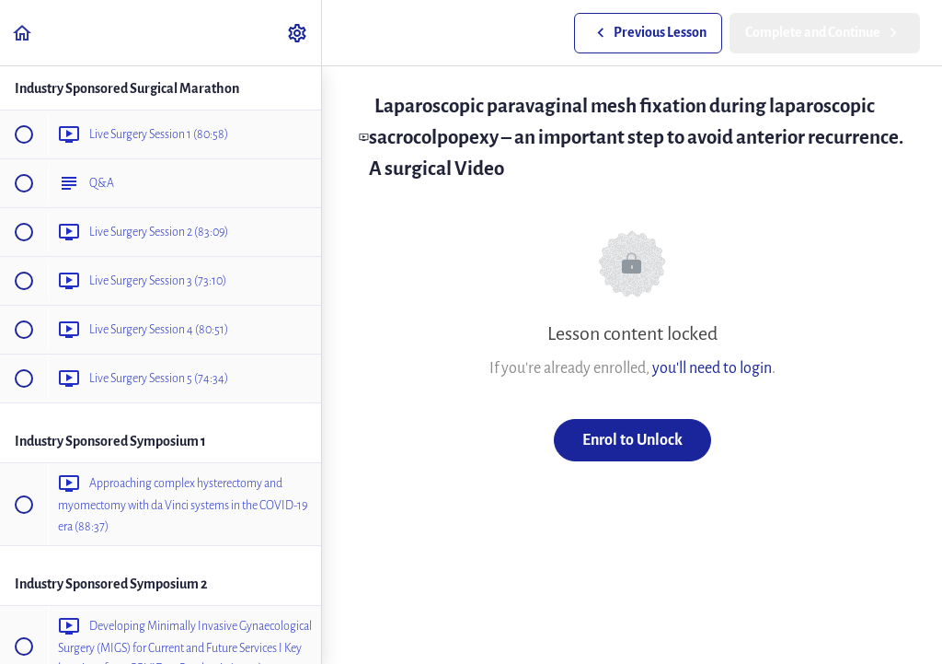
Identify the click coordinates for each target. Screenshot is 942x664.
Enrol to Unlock (632, 439)
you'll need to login (712, 368)
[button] (23, 32)
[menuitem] (298, 32)
